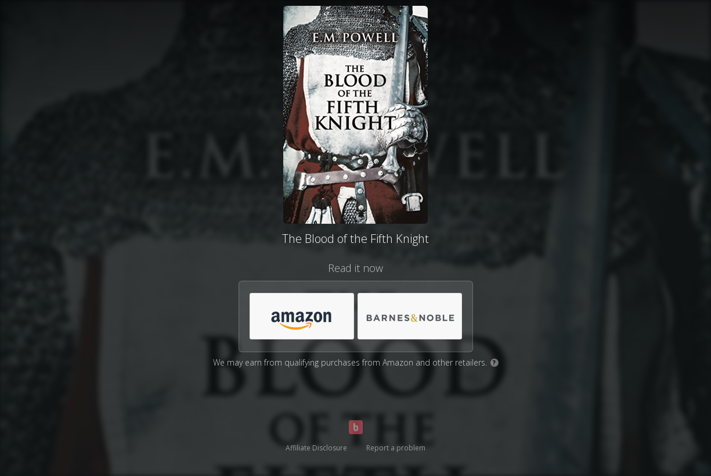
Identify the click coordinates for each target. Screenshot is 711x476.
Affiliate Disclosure (316, 448)
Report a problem (395, 448)
